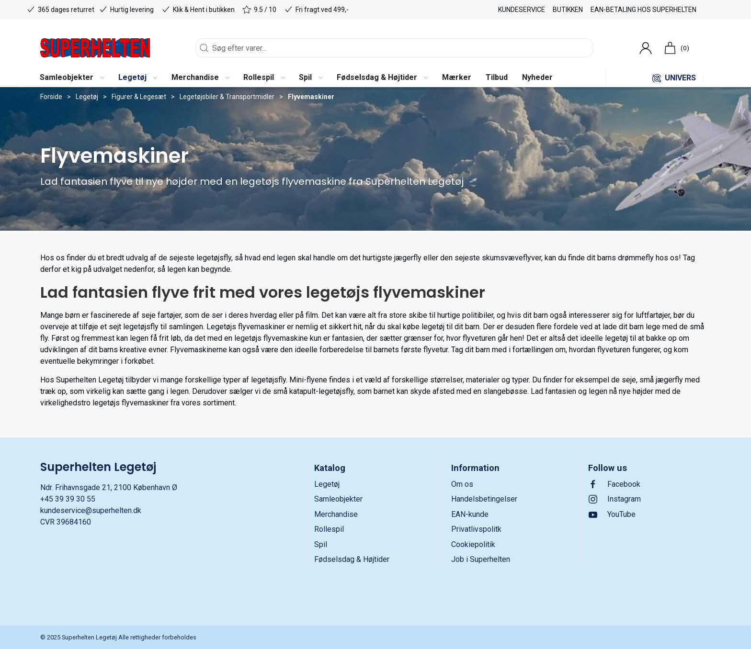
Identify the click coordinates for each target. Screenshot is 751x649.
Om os (462, 484)
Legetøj (87, 97)
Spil (320, 544)
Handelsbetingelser (484, 499)
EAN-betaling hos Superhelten (643, 9)
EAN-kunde (470, 514)
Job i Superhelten (480, 559)
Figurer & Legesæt (139, 97)
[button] (72, 78)
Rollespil (329, 529)
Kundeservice (521, 9)
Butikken (568, 9)
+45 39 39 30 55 (67, 499)
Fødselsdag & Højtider (351, 559)
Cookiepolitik (473, 544)
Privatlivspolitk (476, 529)
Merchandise (336, 514)
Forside (51, 97)
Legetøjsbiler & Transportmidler (227, 97)
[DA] (95, 47)
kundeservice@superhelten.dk (90, 510)
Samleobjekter (338, 499)
